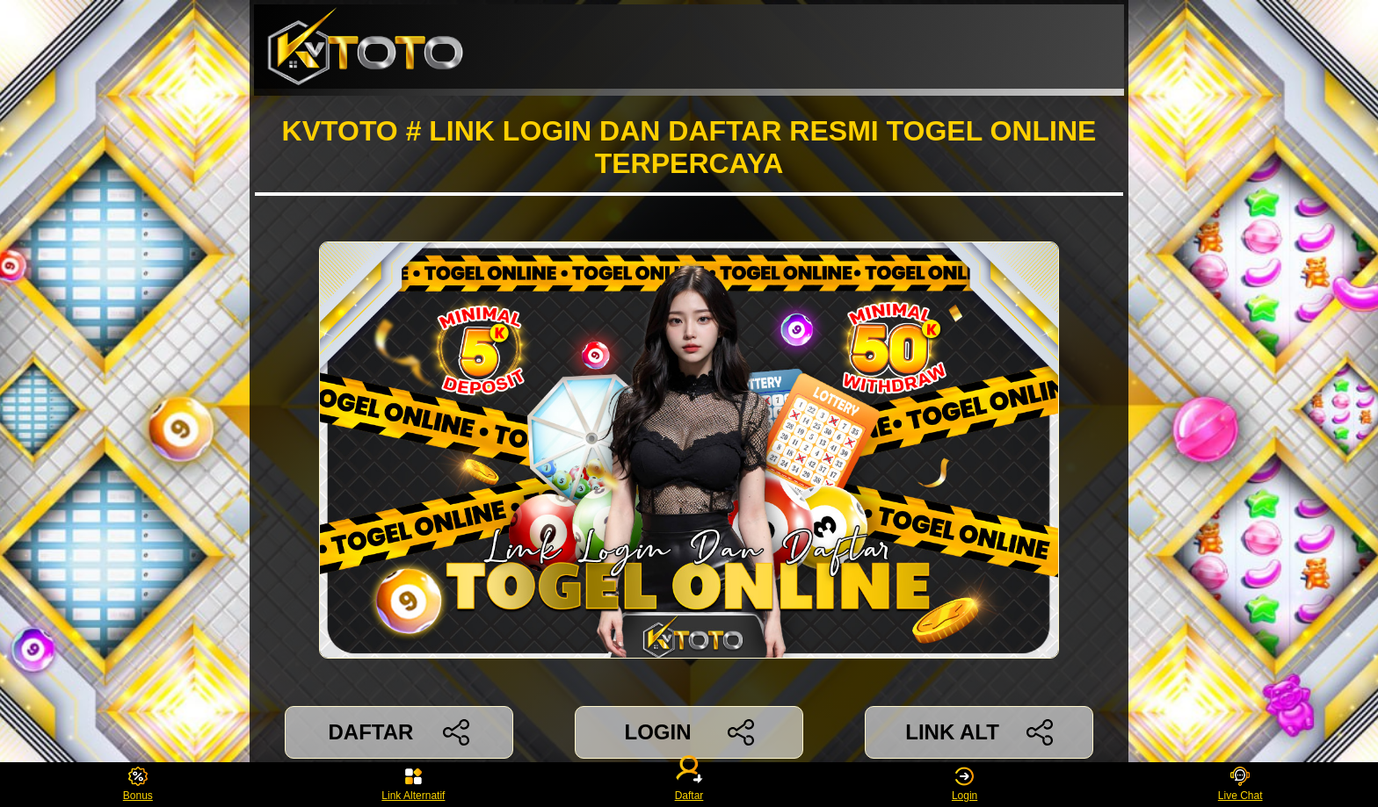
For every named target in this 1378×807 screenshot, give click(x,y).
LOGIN (688, 732)
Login (964, 785)
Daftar (689, 785)
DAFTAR (399, 732)
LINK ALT (978, 732)
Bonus (138, 785)
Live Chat (1240, 785)
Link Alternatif (413, 785)
